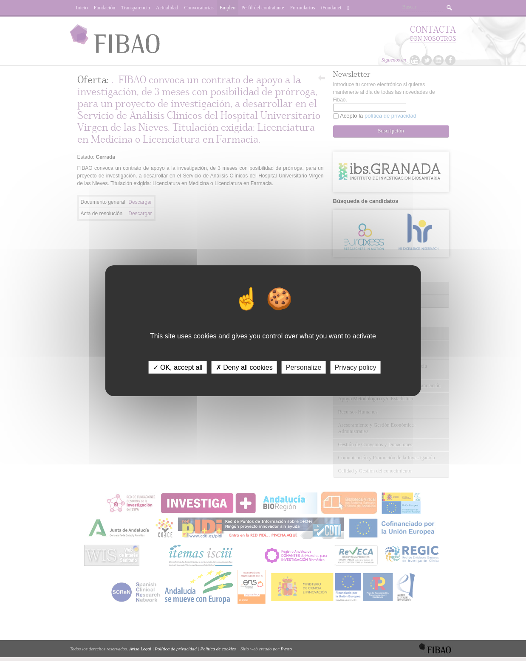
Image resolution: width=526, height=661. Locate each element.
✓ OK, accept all (178, 367)
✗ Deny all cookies (244, 367)
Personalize (304, 367)
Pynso (286, 648)
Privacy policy (355, 367)
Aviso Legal (140, 648)
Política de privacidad (175, 648)
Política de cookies (218, 648)
